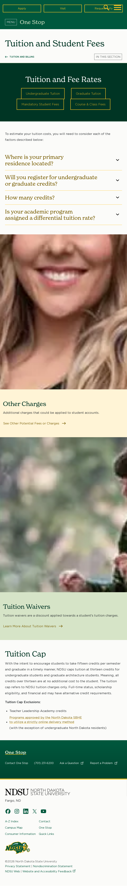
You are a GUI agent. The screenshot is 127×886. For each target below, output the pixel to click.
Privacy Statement (18, 866)
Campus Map (14, 828)
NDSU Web (12, 871)
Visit (63, 8)
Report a (104, 763)
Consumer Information (20, 834)
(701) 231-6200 (44, 763)
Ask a (72, 763)
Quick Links (46, 834)
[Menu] (12, 22)
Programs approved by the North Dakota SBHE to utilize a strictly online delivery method (45, 720)
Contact (44, 821)
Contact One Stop (16, 763)
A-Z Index (12, 821)
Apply (22, 8)
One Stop (15, 752)
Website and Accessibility (49, 871)
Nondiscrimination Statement (53, 866)
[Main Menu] (117, 7)
